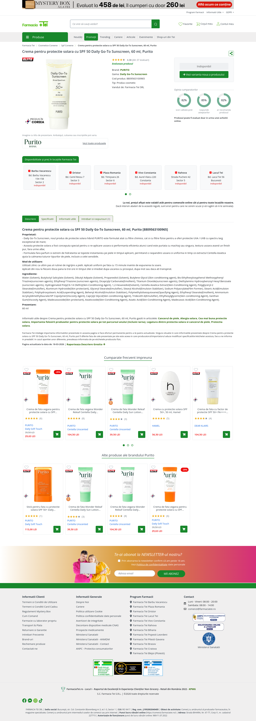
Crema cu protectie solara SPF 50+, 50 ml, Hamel (170, 411)
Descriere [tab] (30, 219)
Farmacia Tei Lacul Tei (144, 616)
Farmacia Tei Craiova (143, 648)
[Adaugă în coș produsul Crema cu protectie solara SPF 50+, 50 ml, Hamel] (184, 434)
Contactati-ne (30, 648)
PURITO (124, 69)
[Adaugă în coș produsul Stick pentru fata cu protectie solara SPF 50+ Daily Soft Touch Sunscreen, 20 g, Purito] (57, 529)
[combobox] (111, 23)
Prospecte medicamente (90, 630)
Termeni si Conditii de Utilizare (39, 602)
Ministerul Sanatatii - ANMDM (93, 639)
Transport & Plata (32, 625)
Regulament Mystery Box (36, 611)
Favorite (185, 24)
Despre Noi (82, 602)
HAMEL (156, 425)
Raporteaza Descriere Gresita (86, 344)
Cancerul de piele (168, 318)
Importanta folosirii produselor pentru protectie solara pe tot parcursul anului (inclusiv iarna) (88, 321)
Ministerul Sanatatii (87, 634)
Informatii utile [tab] (67, 219)
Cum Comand (30, 616)
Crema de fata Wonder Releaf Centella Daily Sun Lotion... (128, 411)
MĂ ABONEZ (171, 574)
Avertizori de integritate (89, 620)
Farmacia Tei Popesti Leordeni (148, 634)
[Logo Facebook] (24, 700)
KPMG (192, 689)
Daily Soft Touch (33, 428)
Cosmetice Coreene (48, 45)
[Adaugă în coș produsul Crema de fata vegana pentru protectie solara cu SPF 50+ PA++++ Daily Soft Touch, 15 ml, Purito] (57, 434)
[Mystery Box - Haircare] (128, 4)
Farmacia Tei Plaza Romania (147, 606)
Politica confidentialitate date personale (98, 616)
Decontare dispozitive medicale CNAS (97, 625)
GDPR (229, 12)
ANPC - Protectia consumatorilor (94, 648)
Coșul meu (204, 23)
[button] (126, 194)
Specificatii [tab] (47, 219)
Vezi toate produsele (94, 143)
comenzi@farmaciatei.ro (202, 609)
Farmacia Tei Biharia (143, 630)
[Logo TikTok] (41, 700)
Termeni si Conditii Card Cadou (39, 606)
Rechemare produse (33, 643)
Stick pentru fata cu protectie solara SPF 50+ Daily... (43, 508)
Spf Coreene (67, 45)
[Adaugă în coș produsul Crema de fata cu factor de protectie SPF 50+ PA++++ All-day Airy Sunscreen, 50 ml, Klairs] (226, 434)
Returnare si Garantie (34, 630)
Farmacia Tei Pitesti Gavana (147, 639)
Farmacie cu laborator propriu (39, 620)
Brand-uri (27, 639)
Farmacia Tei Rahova (143, 625)
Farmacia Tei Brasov (143, 643)
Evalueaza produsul (122, 63)
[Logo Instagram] (35, 700)
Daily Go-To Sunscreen (133, 74)
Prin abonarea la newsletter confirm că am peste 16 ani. (153, 560)
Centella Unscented (77, 429)
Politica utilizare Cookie (89, 611)
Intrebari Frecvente (33, 634)
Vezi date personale (158, 564)
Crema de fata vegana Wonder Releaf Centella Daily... (85, 411)
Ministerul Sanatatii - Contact (92, 643)
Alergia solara (188, 318)
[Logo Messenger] (30, 700)
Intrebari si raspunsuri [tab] (95, 219)
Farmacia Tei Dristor (143, 611)
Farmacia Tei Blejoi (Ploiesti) (147, 653)
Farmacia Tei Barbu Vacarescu (148, 602)
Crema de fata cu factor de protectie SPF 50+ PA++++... (212, 411)
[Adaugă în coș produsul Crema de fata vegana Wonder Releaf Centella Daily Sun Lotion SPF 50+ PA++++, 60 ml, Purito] (99, 434)
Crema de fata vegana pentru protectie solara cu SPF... (43, 411)
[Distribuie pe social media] (231, 53)
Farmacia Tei (28, 45)
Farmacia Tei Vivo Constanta (147, 620)
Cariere (80, 606)
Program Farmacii (195, 12)
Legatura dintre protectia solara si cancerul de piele (178, 321)
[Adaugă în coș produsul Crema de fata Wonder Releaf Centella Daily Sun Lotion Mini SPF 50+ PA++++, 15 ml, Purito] (141, 434)
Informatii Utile (214, 12)
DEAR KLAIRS (201, 425)
